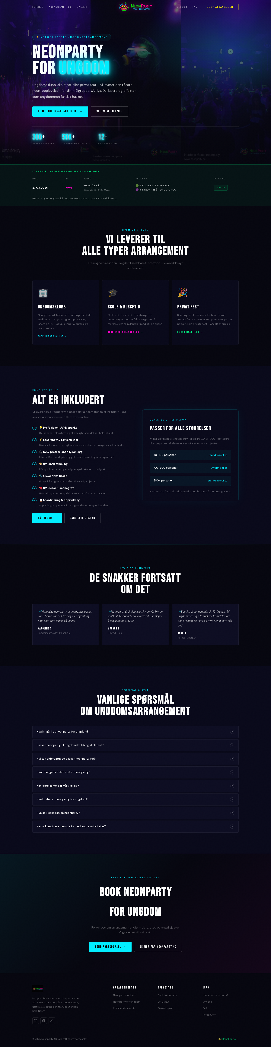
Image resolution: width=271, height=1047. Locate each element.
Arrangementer (60, 6)
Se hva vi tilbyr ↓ (109, 111)
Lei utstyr (163, 1001)
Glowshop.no (165, 1008)
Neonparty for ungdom (126, 1001)
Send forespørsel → (110, 947)
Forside (37, 6)
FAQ (195, 6)
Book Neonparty (167, 995)
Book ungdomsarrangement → (60, 111)
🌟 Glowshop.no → (228, 1039)
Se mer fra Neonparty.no (158, 947)
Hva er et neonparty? (215, 995)
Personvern (209, 1014)
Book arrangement (221, 6)
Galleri (82, 6)
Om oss (182, 6)
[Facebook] (43, 1020)
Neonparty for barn (124, 995)
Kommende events (124, 1008)
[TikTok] (52, 1020)
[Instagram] (35, 1020)
